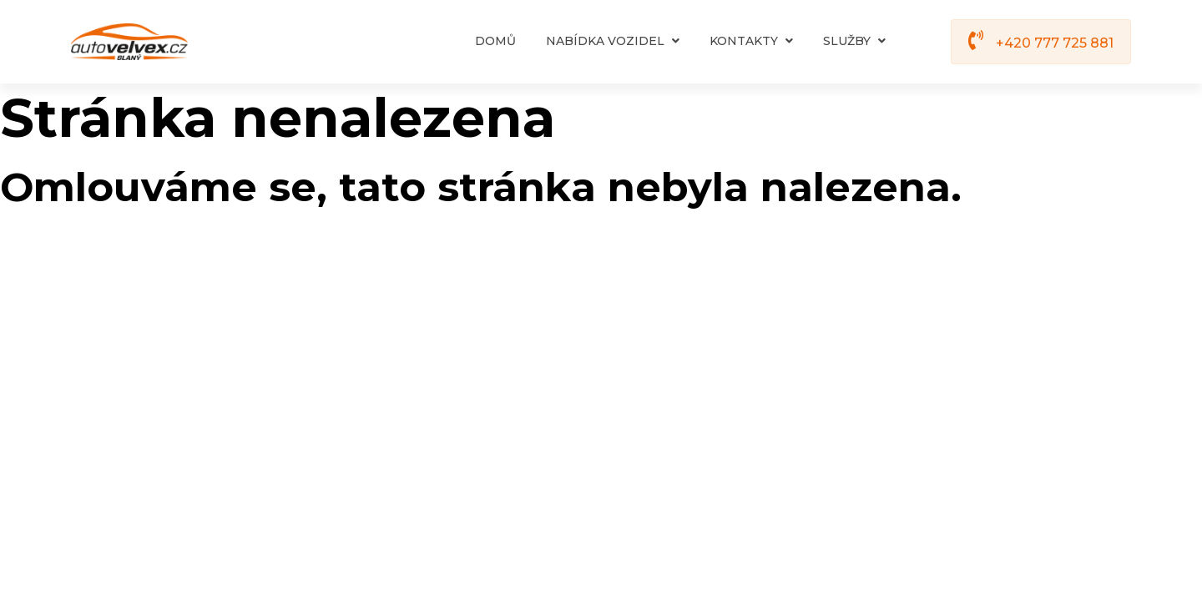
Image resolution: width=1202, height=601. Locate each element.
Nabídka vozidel (612, 40)
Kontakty (751, 40)
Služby (854, 40)
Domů (495, 40)
